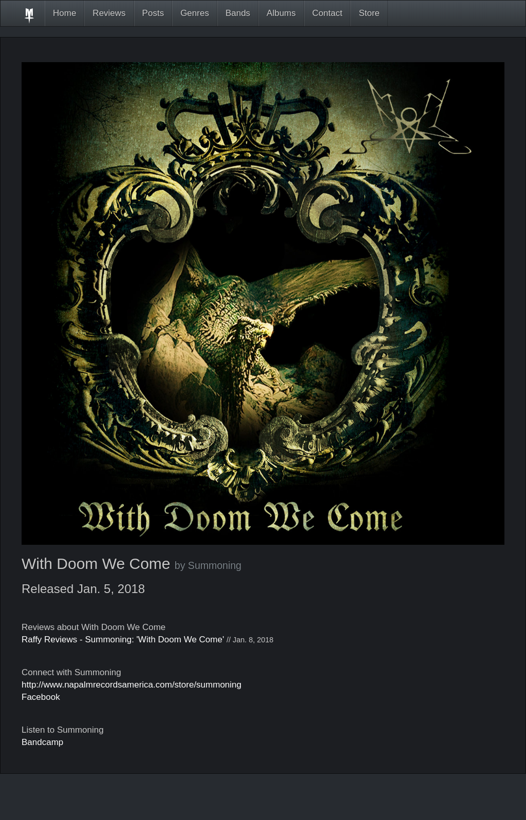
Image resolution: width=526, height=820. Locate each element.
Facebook (41, 697)
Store (369, 13)
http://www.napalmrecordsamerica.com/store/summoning (131, 685)
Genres (194, 13)
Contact (327, 13)
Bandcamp (42, 742)
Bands (238, 13)
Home (64, 13)
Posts (153, 13)
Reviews (108, 13)
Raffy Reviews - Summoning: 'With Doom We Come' (123, 639)
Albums (281, 13)
